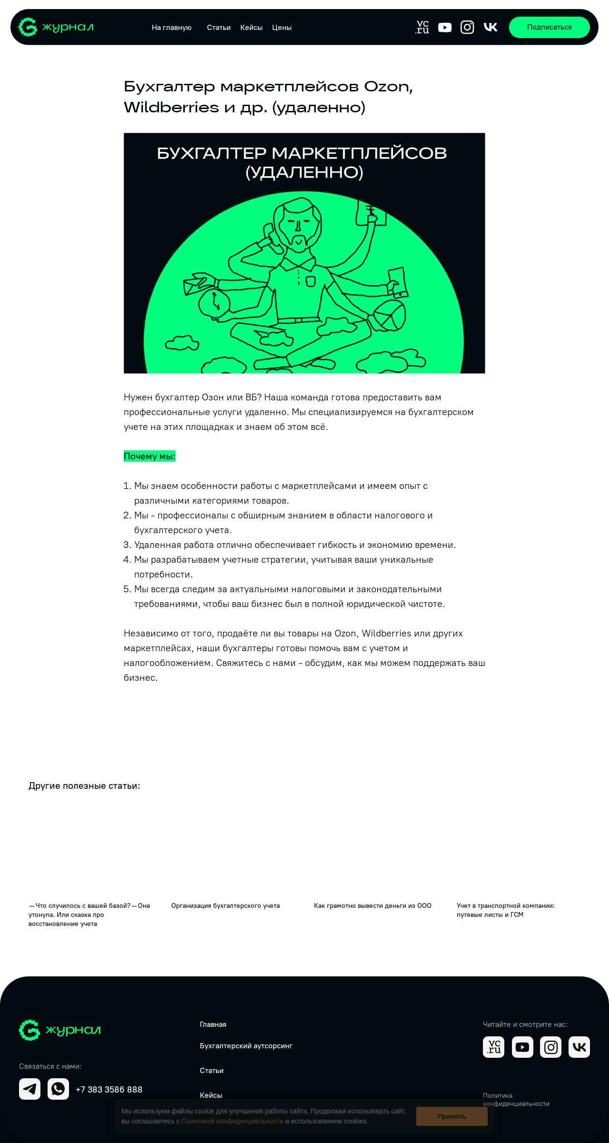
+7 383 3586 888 (109, 1089)
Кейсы (251, 27)
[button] (549, 27)
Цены (282, 27)
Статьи (219, 27)
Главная (213, 1024)
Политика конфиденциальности (516, 1100)
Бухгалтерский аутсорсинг (246, 1045)
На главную (172, 27)
